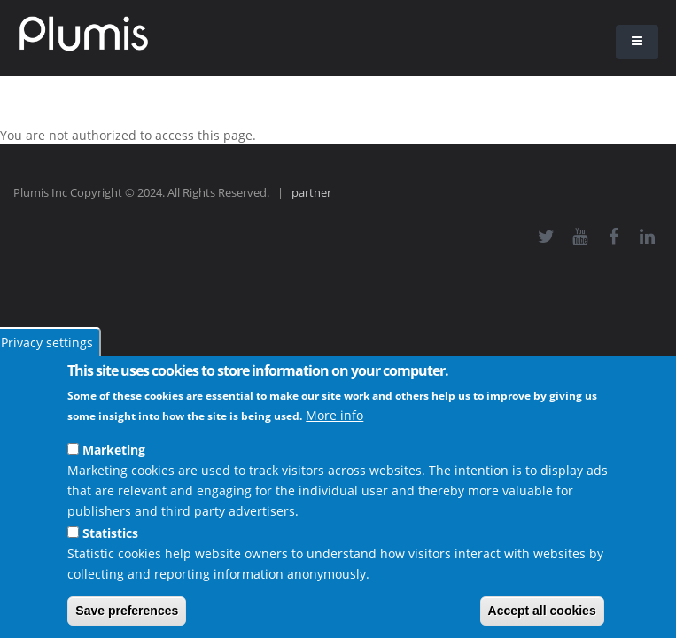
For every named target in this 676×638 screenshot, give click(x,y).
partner (311, 192)
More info (334, 415)
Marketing (113, 449)
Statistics (110, 533)
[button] (637, 42)
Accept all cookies (542, 610)
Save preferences (126, 610)
